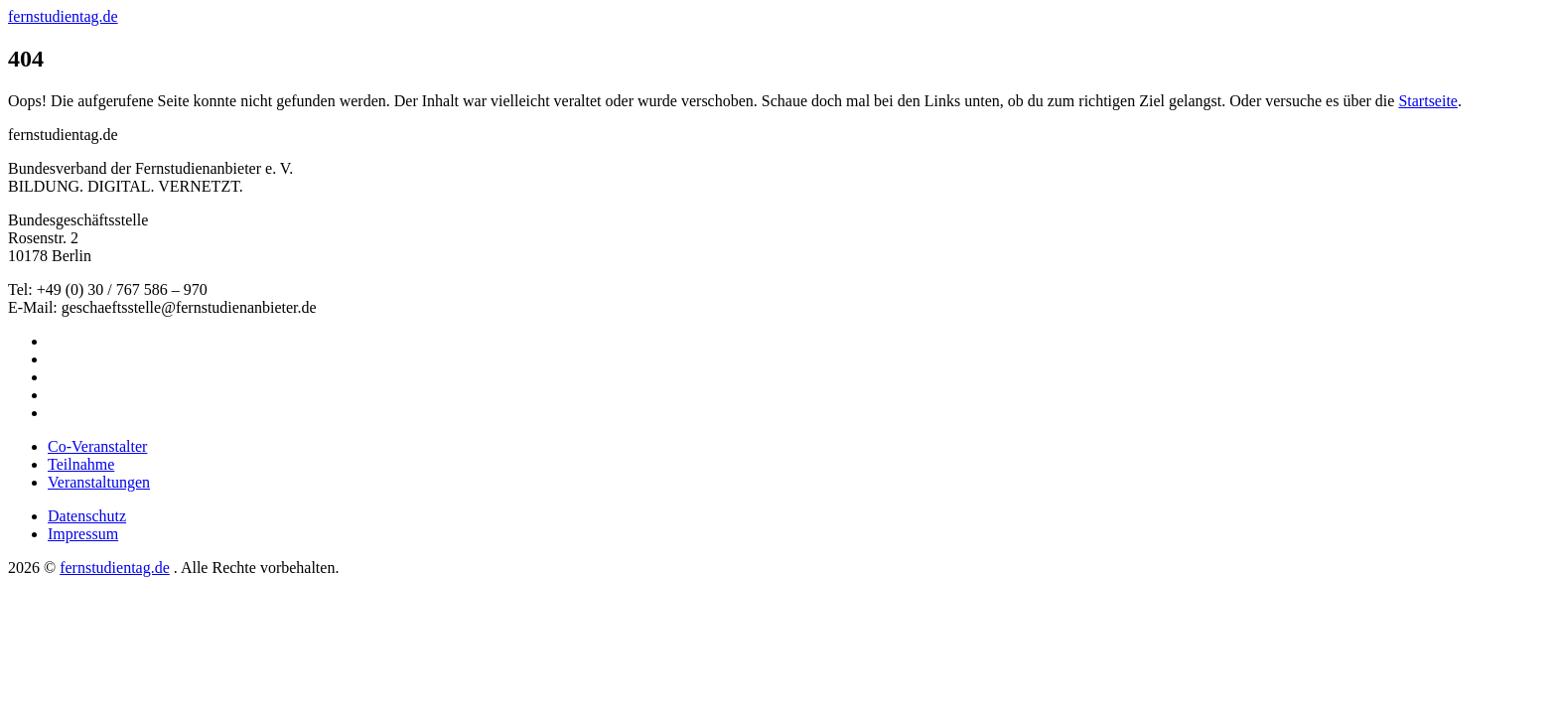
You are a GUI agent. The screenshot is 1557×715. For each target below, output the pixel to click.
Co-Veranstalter (97, 446)
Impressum (83, 533)
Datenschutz (87, 515)
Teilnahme (81, 464)
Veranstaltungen (99, 482)
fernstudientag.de (63, 16)
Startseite (1428, 100)
